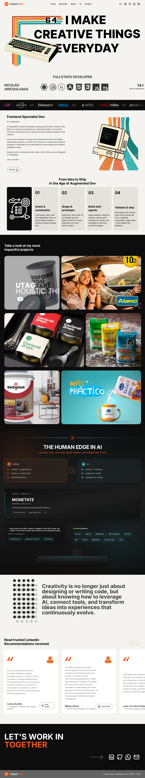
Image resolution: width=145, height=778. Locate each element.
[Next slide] (138, 643)
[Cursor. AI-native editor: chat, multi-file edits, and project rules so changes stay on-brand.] (77, 534)
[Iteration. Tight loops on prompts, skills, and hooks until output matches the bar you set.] (48, 539)
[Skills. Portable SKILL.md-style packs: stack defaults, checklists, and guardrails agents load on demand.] (127, 534)
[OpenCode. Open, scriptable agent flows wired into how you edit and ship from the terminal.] (95, 539)
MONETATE (23, 499)
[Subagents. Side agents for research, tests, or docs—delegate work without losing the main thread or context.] (100, 534)
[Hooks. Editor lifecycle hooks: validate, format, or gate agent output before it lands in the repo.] (85, 539)
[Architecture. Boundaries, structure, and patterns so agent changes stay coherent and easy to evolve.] (15, 539)
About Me (63, 4)
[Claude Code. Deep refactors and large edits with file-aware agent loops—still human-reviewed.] (109, 539)
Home (53, 4)
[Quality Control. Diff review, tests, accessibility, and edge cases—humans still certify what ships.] (32, 539)
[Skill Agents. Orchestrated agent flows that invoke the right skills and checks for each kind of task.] (114, 534)
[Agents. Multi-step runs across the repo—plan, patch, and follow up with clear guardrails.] (88, 534)
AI (80, 4)
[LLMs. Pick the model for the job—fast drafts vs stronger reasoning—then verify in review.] (121, 539)
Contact (88, 4)
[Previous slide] (131, 643)
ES (120, 4)
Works (73, 4)
